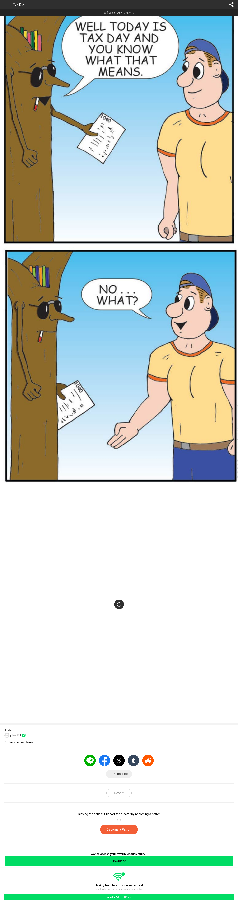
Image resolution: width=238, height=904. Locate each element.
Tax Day (19, 4)
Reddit (148, 760)
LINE (90, 760)
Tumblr (133, 760)
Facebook (104, 760)
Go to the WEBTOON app (119, 897)
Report (119, 793)
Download (119, 861)
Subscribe (120, 774)
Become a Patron (119, 829)
